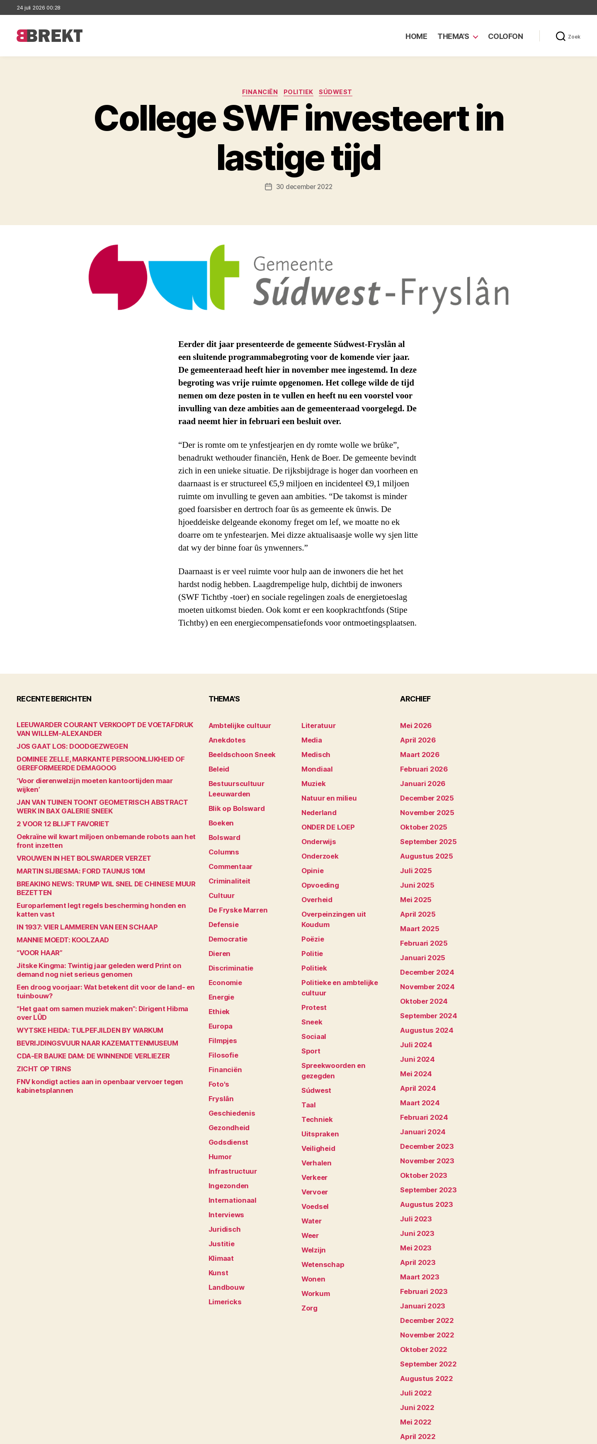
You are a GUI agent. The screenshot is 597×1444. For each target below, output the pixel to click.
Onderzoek (317, 841)
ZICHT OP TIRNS (40, 1044)
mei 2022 (413, 1343)
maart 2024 (417, 1060)
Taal (307, 1034)
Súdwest (340, 93)
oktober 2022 (419, 1278)
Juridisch (222, 1163)
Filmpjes (221, 996)
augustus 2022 (422, 1304)
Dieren (218, 918)
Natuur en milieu (324, 790)
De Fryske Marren (234, 880)
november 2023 (423, 1111)
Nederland (316, 803)
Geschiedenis (229, 1060)
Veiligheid (315, 1073)
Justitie (220, 1175)
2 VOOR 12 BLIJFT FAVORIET (56, 816)
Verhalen (314, 1086)
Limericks (223, 1227)
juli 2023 (413, 1163)
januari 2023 (419, 1240)
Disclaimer (499, 1433)
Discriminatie (228, 931)
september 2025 (424, 828)
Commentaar (228, 841)
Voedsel (313, 1124)
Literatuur (315, 726)
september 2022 (424, 1291)
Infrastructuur (229, 1111)
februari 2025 (420, 918)
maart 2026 (417, 751)
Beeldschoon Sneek (237, 751)
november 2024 (423, 957)
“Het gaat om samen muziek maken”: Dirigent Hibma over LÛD (104, 992)
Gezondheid (226, 1073)
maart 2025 (416, 906)
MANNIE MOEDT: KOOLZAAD (56, 923)
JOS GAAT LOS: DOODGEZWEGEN (64, 747)
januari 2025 (419, 931)
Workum (313, 1201)
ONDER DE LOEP (324, 816)
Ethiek (217, 970)
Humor (218, 1098)
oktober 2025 (419, 816)
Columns (222, 828)
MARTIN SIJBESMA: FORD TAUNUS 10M (71, 863)
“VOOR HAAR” (36, 936)
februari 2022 (420, 1381)
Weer (309, 1150)
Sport (309, 996)
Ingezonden (225, 1124)
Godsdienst (225, 1086)
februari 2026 (420, 764)
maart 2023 (416, 1214)
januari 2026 (419, 777)
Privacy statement (554, 1433)
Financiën (258, 93)
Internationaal (229, 1137)
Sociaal (312, 983)
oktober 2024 (420, 970)
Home (416, 36)
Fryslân (219, 1047)
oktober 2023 (419, 1124)
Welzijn (311, 1163)
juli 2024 (413, 1008)
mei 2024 (413, 1034)
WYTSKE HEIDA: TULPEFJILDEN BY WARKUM (80, 1005)
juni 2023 (414, 1175)
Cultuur (219, 867)
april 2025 (414, 893)
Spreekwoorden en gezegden (343, 1008)
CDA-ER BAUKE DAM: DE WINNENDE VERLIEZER (83, 1031)
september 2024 (424, 983)
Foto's (217, 1034)
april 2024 (415, 1047)
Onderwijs (316, 828)
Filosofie (221, 1008)
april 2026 (415, 739)
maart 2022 (416, 1368)
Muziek (311, 777)
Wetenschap (319, 1175)
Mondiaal (314, 764)
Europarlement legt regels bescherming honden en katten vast (105, 898)
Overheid (314, 880)
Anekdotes (224, 739)
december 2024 (423, 944)
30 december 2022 (304, 188)
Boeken (219, 803)
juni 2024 (414, 1021)
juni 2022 (414, 1330)
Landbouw (223, 1214)
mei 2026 (413, 726)
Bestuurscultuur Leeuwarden (251, 777)
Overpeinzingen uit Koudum (340, 893)
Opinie (310, 854)
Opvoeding (316, 867)
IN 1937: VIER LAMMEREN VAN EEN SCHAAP (77, 911)
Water (310, 1137)
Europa (219, 983)
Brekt (47, 1433)
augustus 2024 (422, 996)
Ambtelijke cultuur (235, 726)
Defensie (222, 893)
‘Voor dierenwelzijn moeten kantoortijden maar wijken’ (93, 782)
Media (310, 739)
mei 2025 (413, 880)
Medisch (313, 751)
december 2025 (423, 790)
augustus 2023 (422, 1150)
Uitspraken (317, 1060)
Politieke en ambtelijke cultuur (344, 944)
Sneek (310, 970)
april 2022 (414, 1355)
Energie (220, 957)
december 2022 (423, 1253)
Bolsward (222, 816)
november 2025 (423, 803)
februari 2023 (420, 1227)
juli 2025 (413, 854)
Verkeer (312, 1098)
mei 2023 (413, 1188)
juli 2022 (413, 1317)
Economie (223, 944)
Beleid (217, 764)
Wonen (311, 1188)
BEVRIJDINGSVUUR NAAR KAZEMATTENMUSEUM (86, 1018)
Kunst (217, 1201)
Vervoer (312, 1111)
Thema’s (453, 36)
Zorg (308, 1214)
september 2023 (424, 1137)
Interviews (224, 1150)
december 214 (421, 1394)
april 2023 (414, 1201)
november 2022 (423, 1265)
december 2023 (423, 1098)
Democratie (226, 906)
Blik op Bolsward (232, 790)
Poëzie (311, 906)
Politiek (299, 93)
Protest (312, 957)
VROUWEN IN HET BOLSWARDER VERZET (75, 850)
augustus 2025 (422, 841)
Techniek (314, 1047)
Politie (310, 918)
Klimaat (220, 1188)
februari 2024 (420, 1073)
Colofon (505, 36)
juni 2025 (414, 867)
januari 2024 (419, 1086)
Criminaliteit (227, 854)
